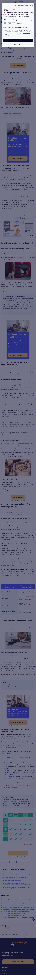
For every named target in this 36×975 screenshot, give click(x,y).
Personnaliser (18, 44)
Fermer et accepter (18, 40)
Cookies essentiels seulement (23, 5)
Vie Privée (14, 35)
